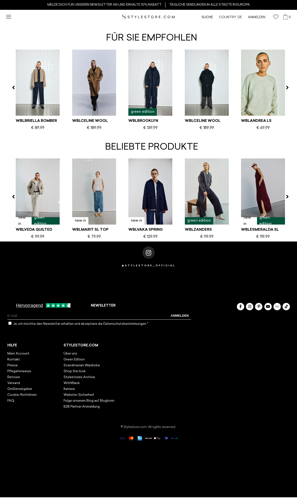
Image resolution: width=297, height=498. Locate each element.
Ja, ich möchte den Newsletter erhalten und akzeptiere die (80, 324)
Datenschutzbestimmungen (125, 324)
